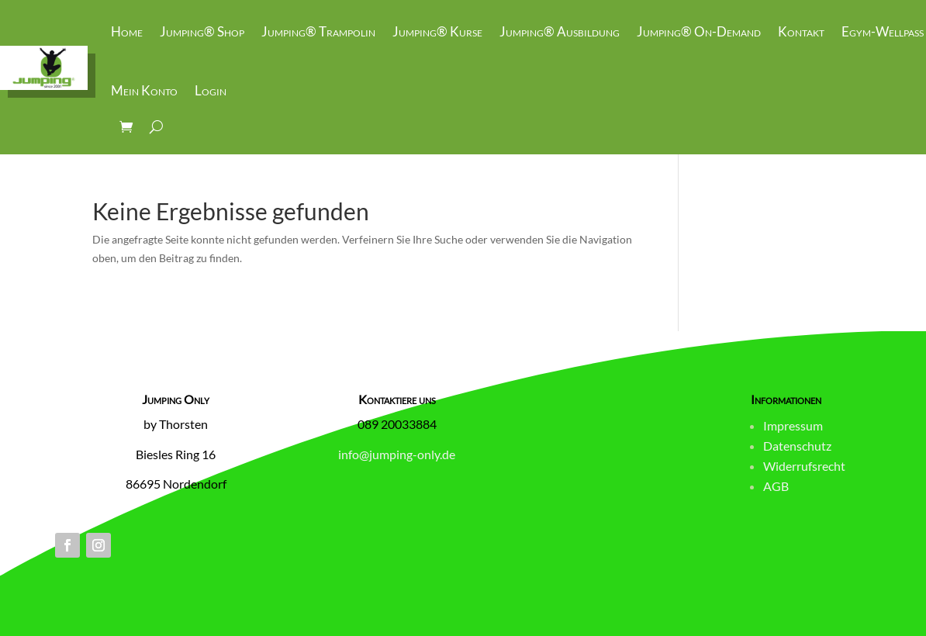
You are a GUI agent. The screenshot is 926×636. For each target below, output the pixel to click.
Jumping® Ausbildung (559, 31)
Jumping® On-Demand (699, 31)
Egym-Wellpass (882, 31)
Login (210, 90)
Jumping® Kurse (437, 31)
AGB (776, 486)
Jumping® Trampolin (318, 31)
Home (127, 31)
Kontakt (801, 31)
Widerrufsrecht (804, 465)
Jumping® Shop (202, 31)
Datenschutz (797, 445)
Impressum (793, 425)
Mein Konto (144, 90)
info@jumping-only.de (396, 454)
